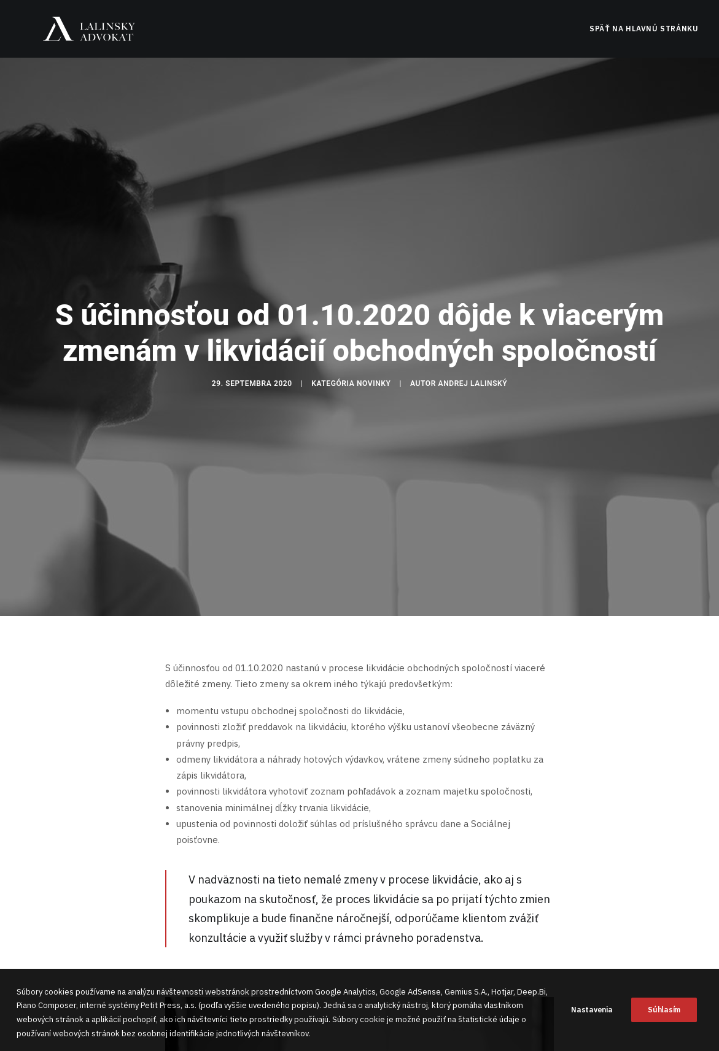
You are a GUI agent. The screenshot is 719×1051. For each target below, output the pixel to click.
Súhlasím (664, 1018)
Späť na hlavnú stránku (643, 34)
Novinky (374, 352)
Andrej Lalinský (473, 352)
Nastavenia (591, 1018)
